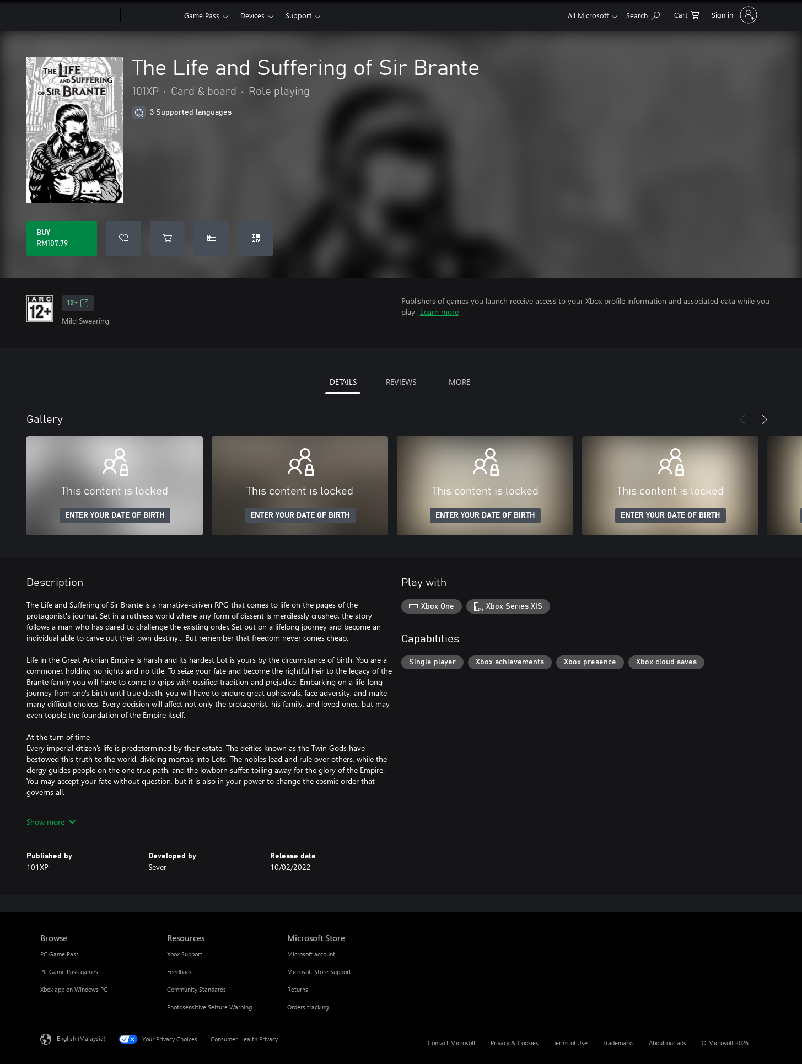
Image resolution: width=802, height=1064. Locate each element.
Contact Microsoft (452, 1042)
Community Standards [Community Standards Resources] (196, 989)
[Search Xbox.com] (643, 14)
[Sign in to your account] (733, 15)
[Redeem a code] (255, 238)
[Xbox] (151, 15)
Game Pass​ (201, 15)
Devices (252, 15)
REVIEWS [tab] (401, 382)
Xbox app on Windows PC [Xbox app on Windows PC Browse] (73, 989)
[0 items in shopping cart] (686, 14)
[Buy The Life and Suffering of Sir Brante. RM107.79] (61, 238)
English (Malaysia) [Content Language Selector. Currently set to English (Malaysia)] (81, 1038)
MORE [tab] (459, 382)
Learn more (439, 312)
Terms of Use (570, 1042)
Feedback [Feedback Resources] (179, 971)
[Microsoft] (78, 15)
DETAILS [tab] (343, 382)
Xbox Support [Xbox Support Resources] (184, 954)
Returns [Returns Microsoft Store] (297, 989)
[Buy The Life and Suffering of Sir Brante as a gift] (211, 238)
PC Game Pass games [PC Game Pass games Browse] (69, 971)
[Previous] (742, 419)
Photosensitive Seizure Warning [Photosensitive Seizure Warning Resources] (209, 1007)
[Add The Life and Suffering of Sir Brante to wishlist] (123, 238)
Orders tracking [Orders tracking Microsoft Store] (308, 1007)
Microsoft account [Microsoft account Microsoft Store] (311, 954)
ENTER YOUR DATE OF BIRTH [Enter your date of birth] (115, 515)
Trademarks (618, 1042)
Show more (51, 821)
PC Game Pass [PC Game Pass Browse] (59, 954)
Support (298, 15)
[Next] (764, 419)
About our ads (667, 1042)
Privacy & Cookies (515, 1042)
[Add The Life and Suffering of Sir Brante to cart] (167, 238)
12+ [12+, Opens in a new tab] (78, 303)
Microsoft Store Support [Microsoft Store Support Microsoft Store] (319, 971)
